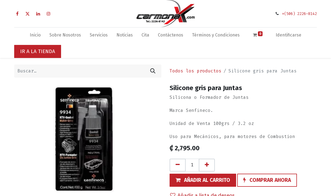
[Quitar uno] (178, 165)
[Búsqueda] (152, 71)
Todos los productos (195, 71)
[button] (203, 180)
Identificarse (288, 35)
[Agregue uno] (207, 165)
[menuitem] (35, 36)
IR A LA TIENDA (37, 51)
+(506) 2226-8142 (299, 13)
